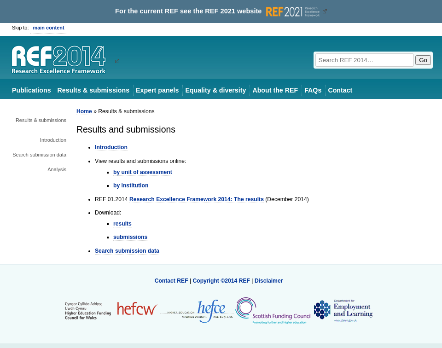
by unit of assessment (142, 172)
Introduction (53, 140)
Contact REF (171, 281)
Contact (340, 90)
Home (84, 111)
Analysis (56, 169)
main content (48, 27)
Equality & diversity (215, 90)
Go (423, 60)
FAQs (312, 90)
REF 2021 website (263, 11)
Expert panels (157, 90)
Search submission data (39, 154)
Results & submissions (93, 90)
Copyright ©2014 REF (221, 281)
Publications (31, 90)
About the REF (275, 90)
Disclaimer (269, 281)
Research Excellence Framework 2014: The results (196, 199)
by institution (130, 185)
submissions (130, 237)
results (122, 223)
